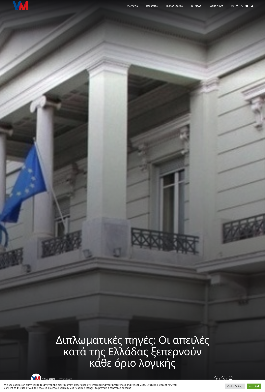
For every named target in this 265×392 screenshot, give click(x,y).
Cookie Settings (235, 386)
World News (216, 5)
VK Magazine (48, 378)
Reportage (152, 5)
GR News (196, 5)
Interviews (132, 5)
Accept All (254, 386)
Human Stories (174, 5)
